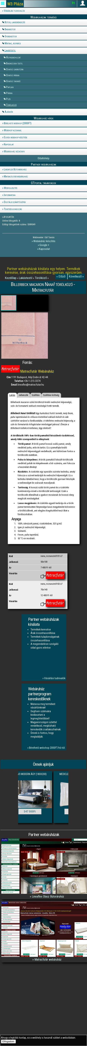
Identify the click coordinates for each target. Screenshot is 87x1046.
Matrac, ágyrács (13, 43)
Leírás (12, 395)
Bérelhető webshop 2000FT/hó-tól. (47, 747)
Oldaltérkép (43, 158)
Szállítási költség (51, 395)
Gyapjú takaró (13, 81)
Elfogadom (8, 1041)
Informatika (9, 195)
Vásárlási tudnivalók (14, 10)
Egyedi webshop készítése (15, 137)
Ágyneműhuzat (13, 57)
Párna (9, 93)
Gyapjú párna (12, 75)
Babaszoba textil (14, 63)
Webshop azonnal (13, 130)
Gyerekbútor (11, 36)
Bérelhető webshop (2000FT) (17, 123)
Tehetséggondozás (13, 209)
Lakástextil (10, 50)
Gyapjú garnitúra (14, 69)
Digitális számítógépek (15, 202)
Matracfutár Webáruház (37, 371)
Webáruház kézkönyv (14, 151)
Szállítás (35, 395)
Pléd (8, 99)
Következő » (76, 276)
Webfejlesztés (10, 187)
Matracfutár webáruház (16, 176)
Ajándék (9, 111)
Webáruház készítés (44, 241)
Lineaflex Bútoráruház (15, 169)
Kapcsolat (9, 144)
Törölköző (11, 104)
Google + (44, 245)
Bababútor (10, 29)
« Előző (61, 276)
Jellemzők (23, 395)
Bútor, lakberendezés (15, 22)
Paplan (10, 87)
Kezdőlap (11, 278)
